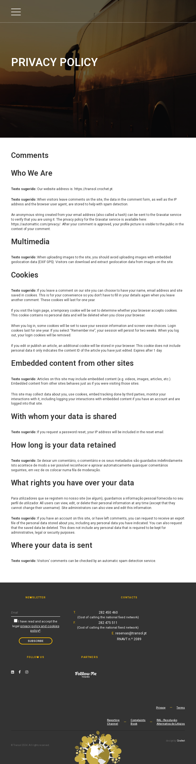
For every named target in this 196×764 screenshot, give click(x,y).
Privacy (161, 707)
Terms (181, 707)
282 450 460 (108, 615)
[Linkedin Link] (12, 672)
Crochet (181, 741)
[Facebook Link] (20, 672)
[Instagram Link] (26, 672)
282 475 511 (108, 625)
